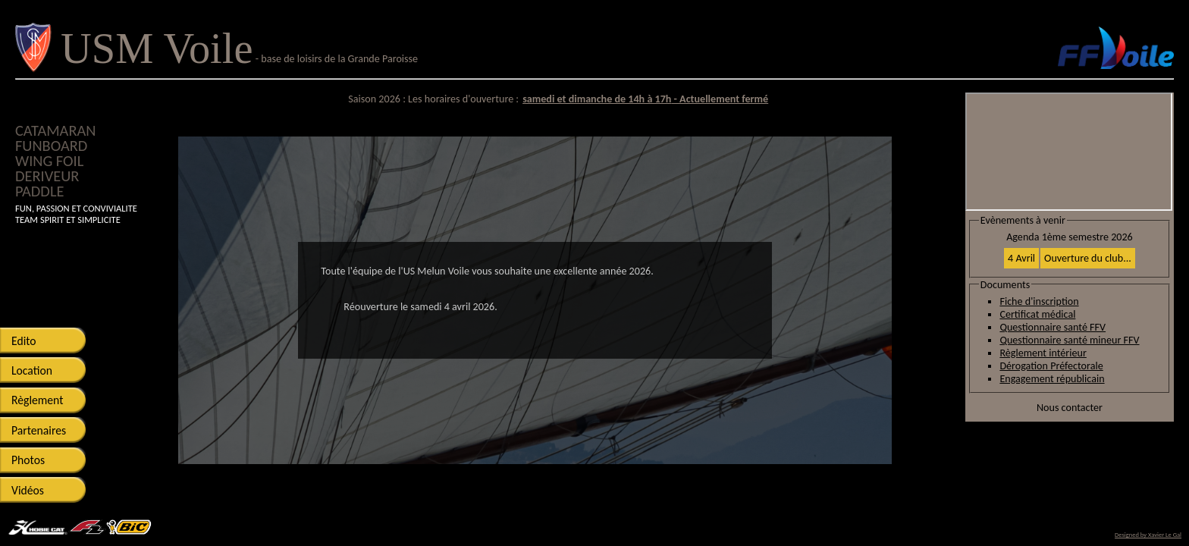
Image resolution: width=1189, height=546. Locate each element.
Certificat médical (1037, 314)
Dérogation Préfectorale (1051, 365)
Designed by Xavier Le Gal (1148, 534)
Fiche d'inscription (1038, 301)
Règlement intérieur (1042, 353)
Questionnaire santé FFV (1052, 327)
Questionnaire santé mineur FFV (1069, 340)
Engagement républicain (1051, 378)
